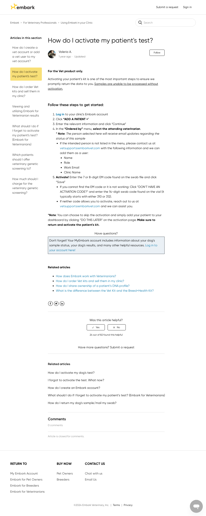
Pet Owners (65, 473)
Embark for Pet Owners (26, 479)
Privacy (128, 505)
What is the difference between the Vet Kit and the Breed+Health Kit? (105, 290)
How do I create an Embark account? (74, 388)
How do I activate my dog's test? (71, 373)
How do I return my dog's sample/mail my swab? (82, 403)
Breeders (63, 479)
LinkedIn (62, 303)
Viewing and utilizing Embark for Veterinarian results (25, 111)
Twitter (56, 303)
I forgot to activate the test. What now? (76, 380)
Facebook (50, 303)
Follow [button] (157, 52)
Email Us (91, 479)
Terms (116, 505)
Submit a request (167, 7)
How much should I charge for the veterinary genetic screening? (25, 186)
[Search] (165, 23)
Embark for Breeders (24, 485)
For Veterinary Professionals (40, 22)
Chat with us (93, 473)
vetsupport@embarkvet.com (80, 148)
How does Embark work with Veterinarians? (86, 276)
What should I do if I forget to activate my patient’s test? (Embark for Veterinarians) (25, 135)
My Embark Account (24, 473)
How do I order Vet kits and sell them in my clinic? (26, 91)
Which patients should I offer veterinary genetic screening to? (25, 161)
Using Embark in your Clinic (77, 22)
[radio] (96, 327)
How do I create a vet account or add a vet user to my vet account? (26, 54)
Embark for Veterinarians (27, 491)
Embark (14, 22)
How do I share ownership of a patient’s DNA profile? (93, 286)
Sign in (187, 7)
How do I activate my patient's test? (24, 74)
